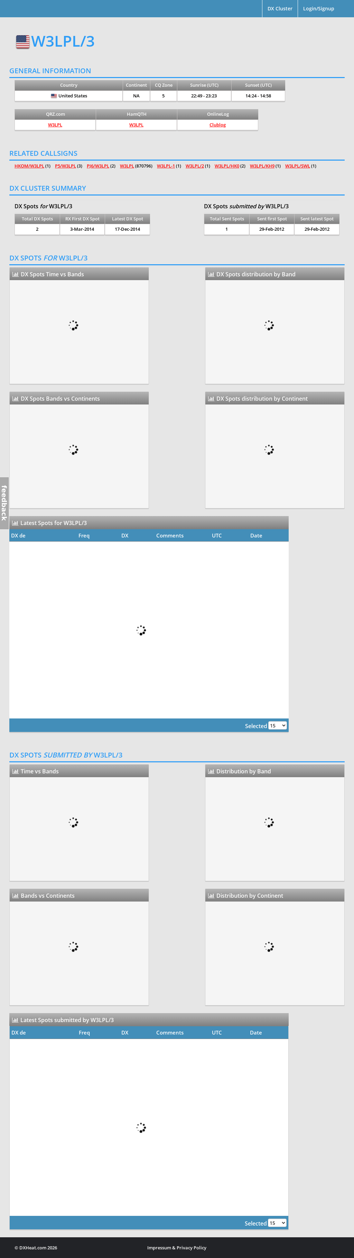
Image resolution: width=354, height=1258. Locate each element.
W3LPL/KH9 (262, 166)
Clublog (217, 125)
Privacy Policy (191, 1248)
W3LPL (55, 125)
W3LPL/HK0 (227, 166)
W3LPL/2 (195, 166)
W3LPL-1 (166, 166)
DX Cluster (280, 8)
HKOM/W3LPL (29, 166)
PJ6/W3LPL (98, 166)
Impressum (159, 1248)
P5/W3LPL (65, 166)
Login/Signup (318, 8)
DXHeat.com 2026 (38, 1248)
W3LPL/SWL (297, 166)
